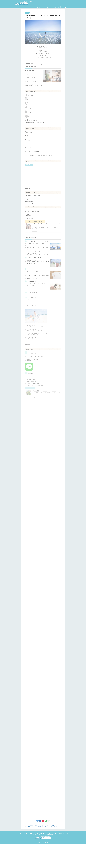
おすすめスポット (38, 7)
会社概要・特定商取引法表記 (36, 834)
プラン (30, 7)
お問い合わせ (65, 7)
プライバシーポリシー (66, 833)
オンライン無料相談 (56, 7)
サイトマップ (44, 834)
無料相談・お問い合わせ (50, 834)
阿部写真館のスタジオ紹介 (52, 833)
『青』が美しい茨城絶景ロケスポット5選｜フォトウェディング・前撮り (41, 825)
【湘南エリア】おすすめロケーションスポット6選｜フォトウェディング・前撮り (43, 826)
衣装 (47, 7)
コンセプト (41, 833)
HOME (21, 7)
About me (45, 833)
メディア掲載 (60, 833)
